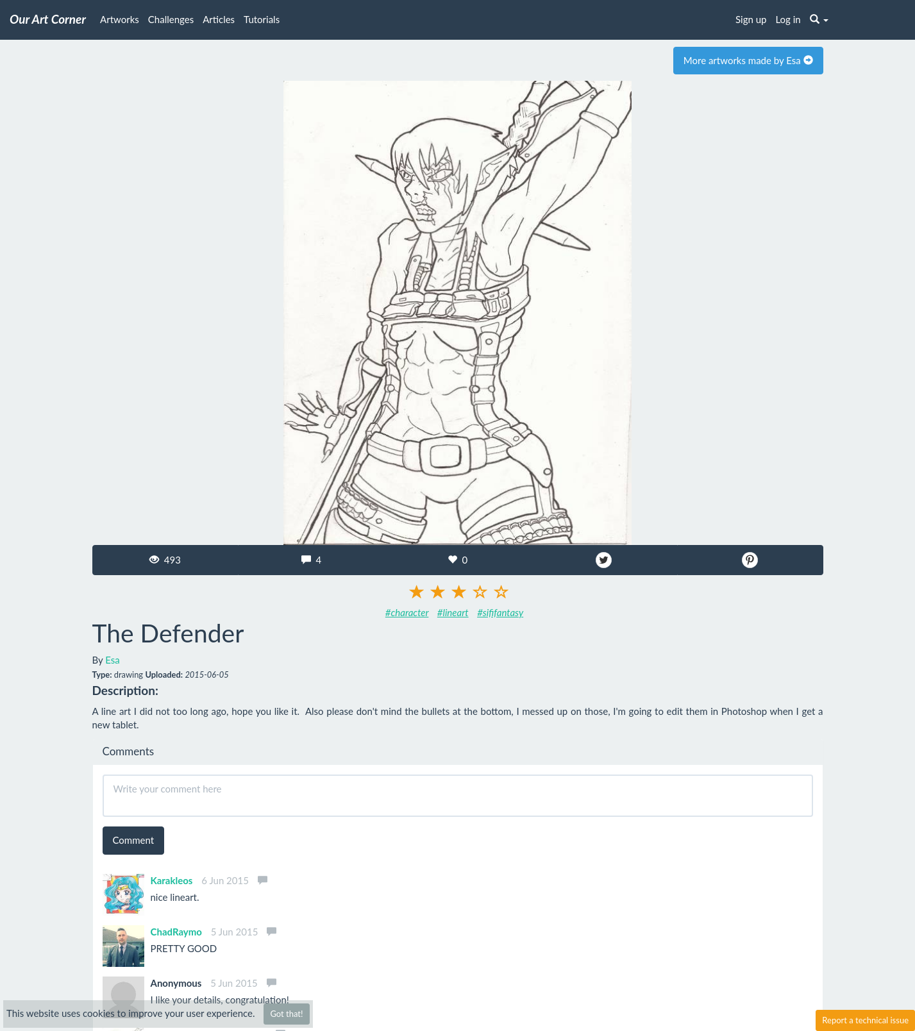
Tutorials (262, 19)
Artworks (119, 19)
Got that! (286, 1014)
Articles (219, 19)
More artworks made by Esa (748, 60)
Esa (112, 660)
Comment (134, 840)
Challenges (171, 19)
